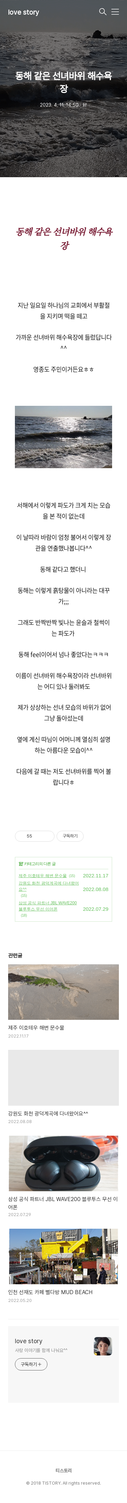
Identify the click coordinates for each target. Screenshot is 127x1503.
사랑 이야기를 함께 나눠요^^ (41, 1350)
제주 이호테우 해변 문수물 (43, 875)
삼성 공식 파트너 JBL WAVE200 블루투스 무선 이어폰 (48, 906)
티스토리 (64, 1470)
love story (23, 12)
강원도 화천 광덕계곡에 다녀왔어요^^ (49, 886)
